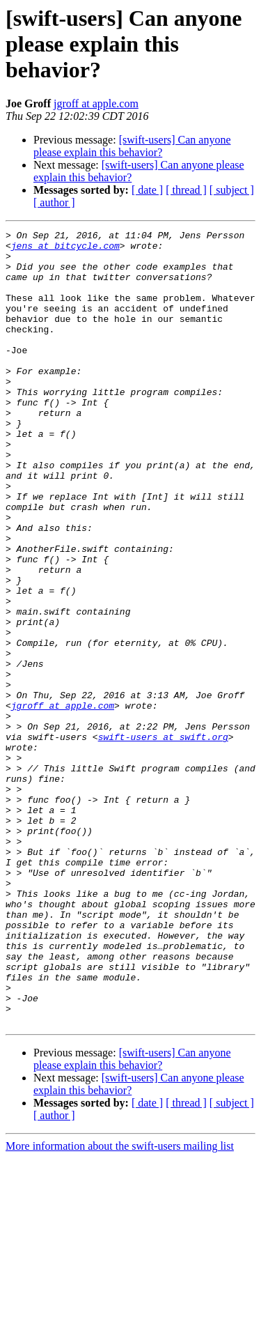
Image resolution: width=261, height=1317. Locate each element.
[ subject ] (231, 190)
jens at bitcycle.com (65, 249)
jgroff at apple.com (96, 103)
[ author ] (54, 202)
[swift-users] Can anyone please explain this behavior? (132, 146)
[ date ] (147, 190)
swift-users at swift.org (163, 839)
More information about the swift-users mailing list (120, 1305)
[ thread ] (186, 190)
